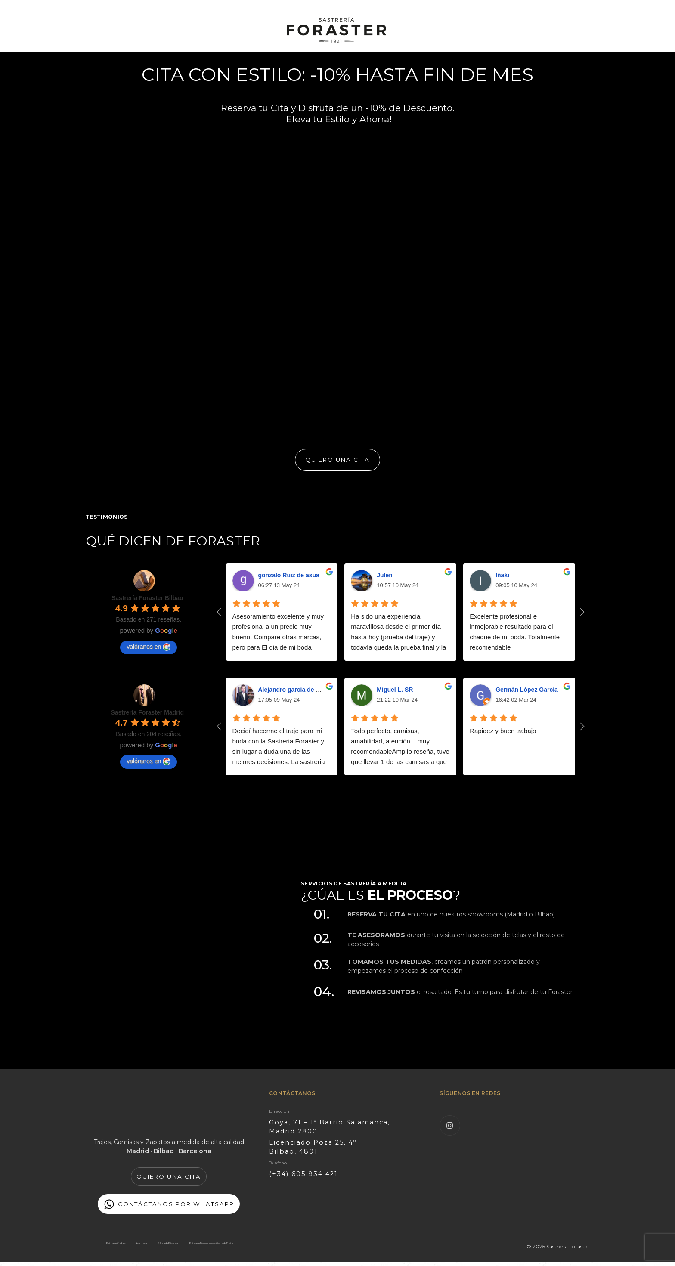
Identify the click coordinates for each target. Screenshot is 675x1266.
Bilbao (164, 1156)
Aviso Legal (162, 1246)
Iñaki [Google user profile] (502, 579)
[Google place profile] (147, 602)
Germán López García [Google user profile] (526, 694)
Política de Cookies (114, 1246)
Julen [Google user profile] (385, 579)
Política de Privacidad (212, 1246)
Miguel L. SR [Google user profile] (395, 694)
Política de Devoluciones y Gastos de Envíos (169, 1255)
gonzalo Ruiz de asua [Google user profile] (288, 579)
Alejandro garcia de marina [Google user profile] (297, 694)
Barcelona (195, 1156)
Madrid (138, 1156)
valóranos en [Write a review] (148, 652)
